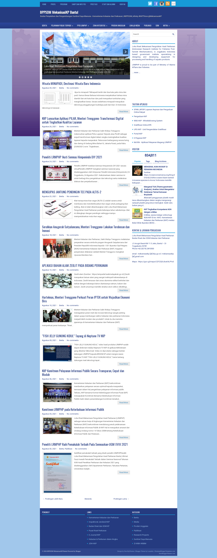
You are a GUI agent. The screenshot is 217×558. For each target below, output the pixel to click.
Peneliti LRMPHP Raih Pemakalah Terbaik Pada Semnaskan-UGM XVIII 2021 (85, 444)
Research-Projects (141, 535)
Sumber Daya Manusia (143, 539)
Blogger (78, 551)
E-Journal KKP (94, 535)
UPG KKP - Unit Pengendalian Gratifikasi (150, 129)
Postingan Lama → (121, 499)
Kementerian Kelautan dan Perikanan (104, 518)
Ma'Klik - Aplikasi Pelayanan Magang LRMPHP (153, 142)
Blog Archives (160, 161)
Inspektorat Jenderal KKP (99, 522)
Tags (148, 161)
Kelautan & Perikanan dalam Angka (103, 539)
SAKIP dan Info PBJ (79, 4)
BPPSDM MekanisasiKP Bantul (59, 12)
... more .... (136, 72)
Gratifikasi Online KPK (142, 125)
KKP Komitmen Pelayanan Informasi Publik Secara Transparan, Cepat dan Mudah (83, 372)
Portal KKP (138, 134)
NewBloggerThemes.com (167, 553)
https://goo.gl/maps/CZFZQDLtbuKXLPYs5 (156, 262)
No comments (73, 88)
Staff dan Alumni (108, 4)
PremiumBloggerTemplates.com (165, 551)
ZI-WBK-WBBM (140, 543)
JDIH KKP (93, 543)
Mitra (167, 25)
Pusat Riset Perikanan (97, 531)
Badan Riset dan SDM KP (99, 526)
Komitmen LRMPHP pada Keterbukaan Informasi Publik (73, 409)
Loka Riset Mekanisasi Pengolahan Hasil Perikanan (68, 66)
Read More (123, 112)
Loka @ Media (134, 25)
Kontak (122, 4)
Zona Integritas (101, 25)
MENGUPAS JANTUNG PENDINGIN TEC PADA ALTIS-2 (71, 192)
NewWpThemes (129, 551)
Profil (53, 4)
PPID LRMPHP (84, 25)
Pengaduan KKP (140, 116)
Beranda (88, 499)
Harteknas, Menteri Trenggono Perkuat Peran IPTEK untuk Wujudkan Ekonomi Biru (86, 299)
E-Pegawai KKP (140, 138)
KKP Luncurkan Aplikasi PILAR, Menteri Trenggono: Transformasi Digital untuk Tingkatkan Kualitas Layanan (82, 120)
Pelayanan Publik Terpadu (63, 25)
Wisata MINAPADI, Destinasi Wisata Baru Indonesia (71, 83)
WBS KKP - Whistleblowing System (148, 121)
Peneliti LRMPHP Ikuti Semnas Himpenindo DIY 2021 (72, 157)
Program (63, 4)
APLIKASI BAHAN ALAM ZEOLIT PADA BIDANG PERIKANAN (75, 265)
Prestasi (93, 4)
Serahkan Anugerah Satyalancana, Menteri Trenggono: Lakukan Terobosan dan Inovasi (85, 228)
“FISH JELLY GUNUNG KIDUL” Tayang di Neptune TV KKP (73, 336)
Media (136, 522)
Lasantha (150, 551)
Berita (44, 25)
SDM (157, 25)
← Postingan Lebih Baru (53, 499)
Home (44, 4)
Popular (137, 161)
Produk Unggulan (118, 25)
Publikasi (147, 25)
